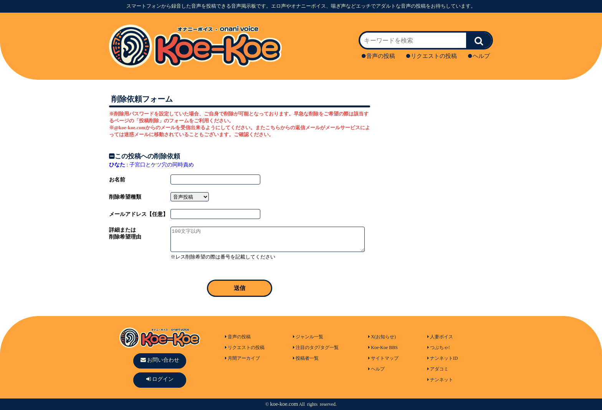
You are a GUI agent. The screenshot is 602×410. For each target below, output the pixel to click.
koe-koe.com (284, 404)
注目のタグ (306, 347)
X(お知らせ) (382, 336)
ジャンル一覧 (308, 336)
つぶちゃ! (438, 347)
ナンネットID (442, 358)
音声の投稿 (378, 56)
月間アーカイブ (242, 358)
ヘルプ (479, 56)
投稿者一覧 (306, 358)
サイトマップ (383, 358)
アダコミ (437, 369)
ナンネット (440, 379)
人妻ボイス (440, 336)
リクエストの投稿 (431, 56)
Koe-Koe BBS (383, 347)
